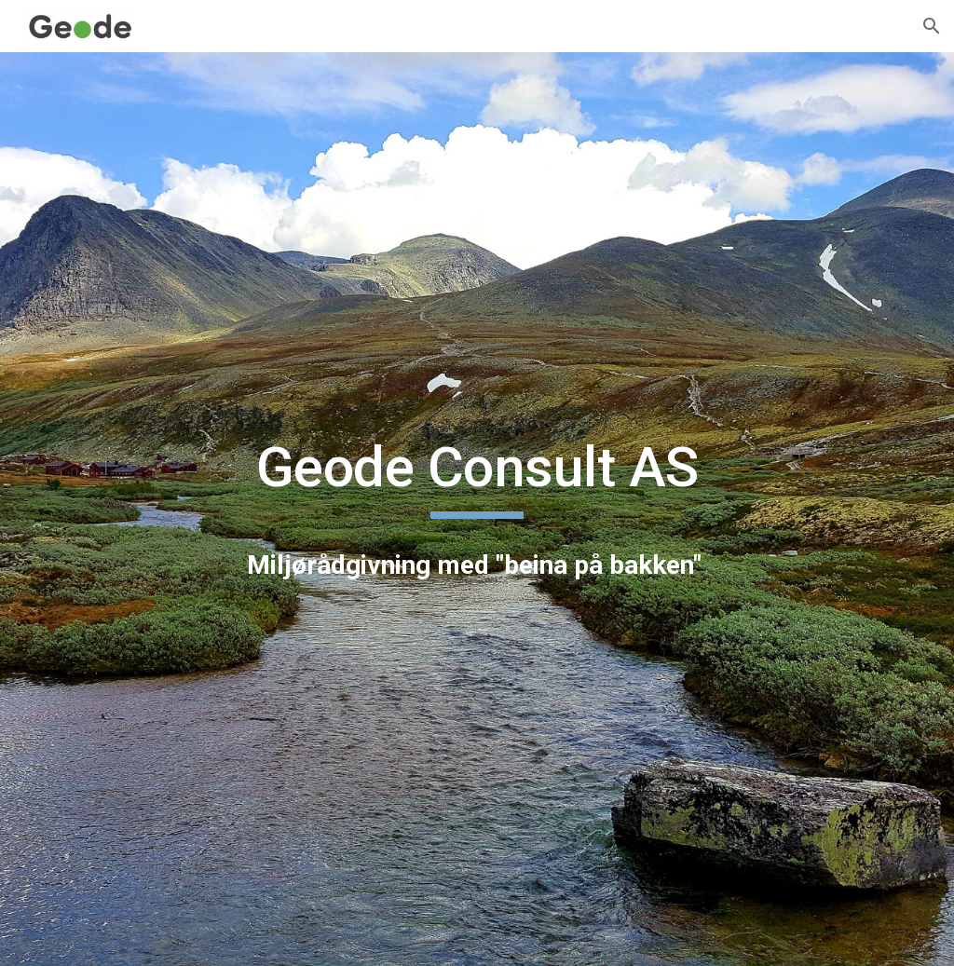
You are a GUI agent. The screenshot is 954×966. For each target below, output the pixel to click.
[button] (931, 26)
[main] (477, 476)
